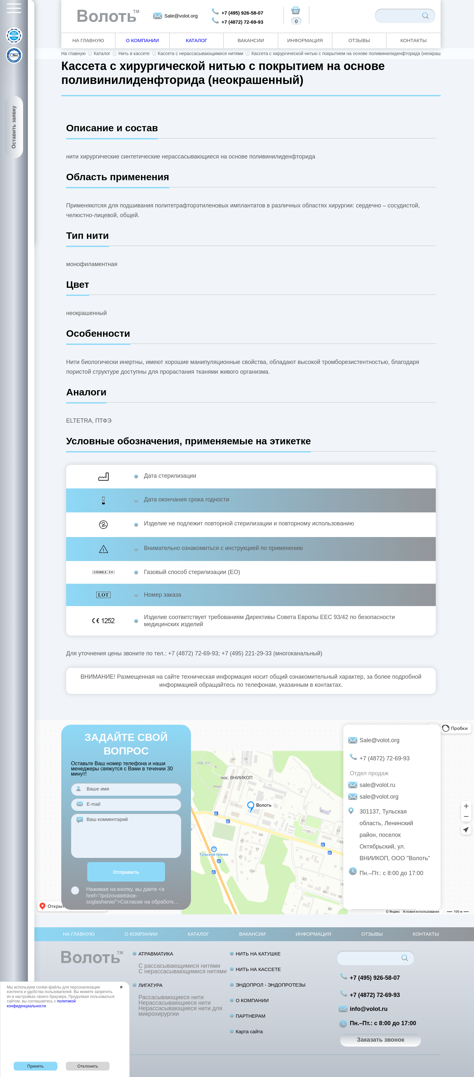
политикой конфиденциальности (41, 1003)
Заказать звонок (380, 1039)
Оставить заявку (14, 127)
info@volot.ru (369, 1009)
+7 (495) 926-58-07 (242, 13)
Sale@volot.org (181, 15)
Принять (35, 1066)
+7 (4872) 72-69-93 (242, 22)
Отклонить (87, 1066)
